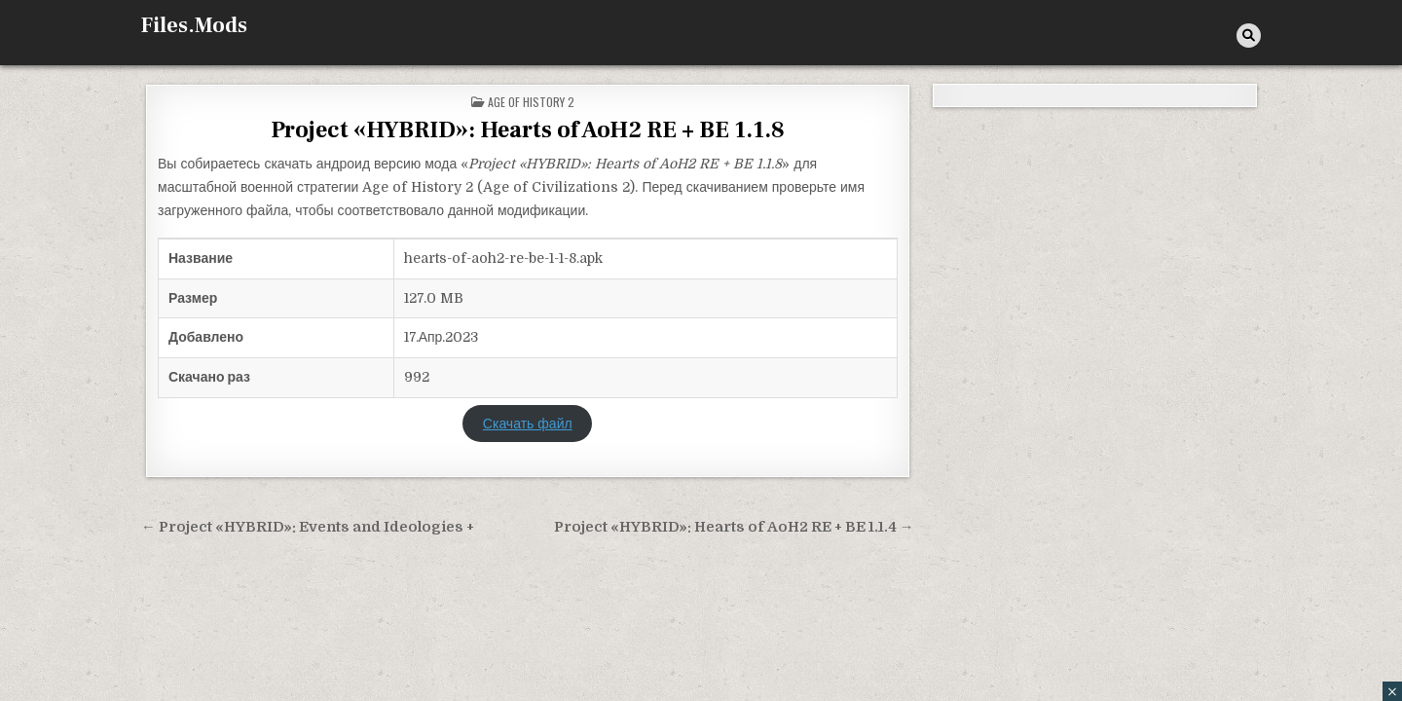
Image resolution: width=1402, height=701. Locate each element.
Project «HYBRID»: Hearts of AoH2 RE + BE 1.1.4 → (734, 527)
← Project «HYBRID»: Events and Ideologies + (307, 527)
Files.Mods (194, 25)
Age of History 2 (531, 101)
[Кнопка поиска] (1248, 35)
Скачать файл (527, 423)
